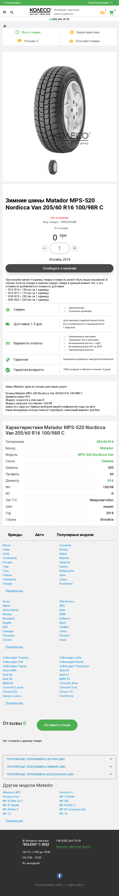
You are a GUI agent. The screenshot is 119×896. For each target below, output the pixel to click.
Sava (62, 575)
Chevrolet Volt (68, 687)
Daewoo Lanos (12, 696)
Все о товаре (31, 32)
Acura (6, 601)
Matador (106, 448)
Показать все (14, 590)
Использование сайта (49, 885)
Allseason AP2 (12, 792)
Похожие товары (88, 41)
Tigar (6, 566)
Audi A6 (7, 674)
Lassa (63, 579)
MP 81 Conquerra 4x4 (72, 809)
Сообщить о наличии (59, 268)
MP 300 (64, 801)
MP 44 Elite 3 (10, 809)
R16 (110, 480)
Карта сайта (75, 885)
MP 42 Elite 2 (67, 805)
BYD (5, 627)
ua (115, 2)
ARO (62, 605)
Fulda (6, 549)
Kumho (63, 566)
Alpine (6, 605)
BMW (62, 614)
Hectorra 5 (65, 792)
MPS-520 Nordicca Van (95, 455)
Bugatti (7, 622)
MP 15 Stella (66, 796)
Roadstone (66, 583)
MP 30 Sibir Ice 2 (13, 801)
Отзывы (31, 41)
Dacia (62, 640)
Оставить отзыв (57, 725)
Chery (63, 631)
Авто (39, 535)
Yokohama (9, 579)
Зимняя (107, 461)
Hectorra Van (11, 796)
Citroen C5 (65, 691)
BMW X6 (8, 683)
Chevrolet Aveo (68, 683)
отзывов (61, 228)
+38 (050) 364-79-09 (68, 840)
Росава (7, 562)
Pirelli (6, 554)
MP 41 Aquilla (11, 805)
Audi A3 (64, 670)
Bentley (7, 614)
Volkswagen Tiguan (14, 666)
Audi (62, 610)
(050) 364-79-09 (60, 19)
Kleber (63, 554)
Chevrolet (8, 635)
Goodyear (65, 545)
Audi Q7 (64, 674)
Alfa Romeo (66, 601)
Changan (8, 631)
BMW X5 (64, 679)
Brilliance (64, 618)
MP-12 (7, 813)
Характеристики (87, 32)
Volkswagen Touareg (15, 657)
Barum (7, 545)
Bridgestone (66, 571)
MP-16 (63, 813)
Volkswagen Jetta (70, 657)
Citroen (7, 640)
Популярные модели (75, 535)
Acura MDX (9, 670)
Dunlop (63, 549)
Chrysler (64, 635)
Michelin (64, 558)
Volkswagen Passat (71, 662)
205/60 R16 (104, 442)
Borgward (8, 618)
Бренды (15, 535)
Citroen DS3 (10, 691)
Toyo (6, 571)
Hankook (64, 562)
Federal (7, 575)
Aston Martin (10, 610)
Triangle (7, 583)
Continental (10, 558)
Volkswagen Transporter (74, 666)
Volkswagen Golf (13, 662)
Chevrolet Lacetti (13, 687)
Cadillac (64, 627)
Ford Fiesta (66, 696)
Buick (62, 622)
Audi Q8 (7, 679)
